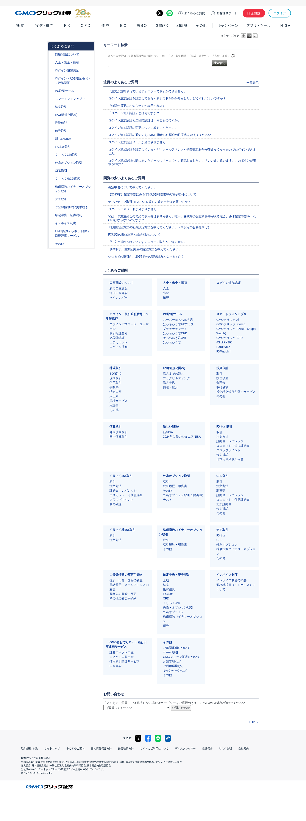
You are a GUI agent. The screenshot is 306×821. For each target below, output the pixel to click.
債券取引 (61, 130)
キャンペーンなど (175, 670)
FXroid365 (223, 347)
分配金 (220, 382)
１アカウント (118, 342)
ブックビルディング (176, 378)
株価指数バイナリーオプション (236, 551)
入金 (166, 288)
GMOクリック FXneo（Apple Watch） (236, 331)
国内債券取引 (118, 436)
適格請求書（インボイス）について (236, 587)
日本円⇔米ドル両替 (230, 459)
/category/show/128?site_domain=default (52, 231)
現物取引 (115, 378)
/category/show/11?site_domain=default (52, 170)
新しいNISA (63, 138)
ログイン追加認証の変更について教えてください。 (143, 127)
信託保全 (207, 748)
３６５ (182, 26)
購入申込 (169, 382)
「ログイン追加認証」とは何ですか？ (133, 113)
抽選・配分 (170, 387)
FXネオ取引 (63, 146)
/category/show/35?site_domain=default (52, 155)
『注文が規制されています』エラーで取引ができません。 (147, 91)
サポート (226, 13)
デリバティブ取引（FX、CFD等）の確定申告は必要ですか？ (149, 201)
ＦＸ (67, 26)
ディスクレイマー (185, 748)
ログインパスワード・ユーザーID (129, 326)
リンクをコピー (168, 738)
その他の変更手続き (123, 598)
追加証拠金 (223, 504)
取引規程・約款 (29, 748)
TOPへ (253, 722)
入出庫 (114, 396)
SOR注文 (115, 373)
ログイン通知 (118, 347)
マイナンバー (118, 297)
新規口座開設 (118, 288)
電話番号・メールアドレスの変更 (129, 587)
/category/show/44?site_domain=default (52, 243)
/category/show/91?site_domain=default (52, 54)
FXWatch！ (224, 351)
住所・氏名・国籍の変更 (126, 580)
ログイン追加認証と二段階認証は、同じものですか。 (144, 120)
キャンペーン (227, 26)
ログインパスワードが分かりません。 (133, 209)
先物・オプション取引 (178, 607)
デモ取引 (61, 199)
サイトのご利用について (154, 748)
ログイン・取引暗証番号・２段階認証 (73, 81)
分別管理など (172, 661)
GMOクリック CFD (229, 338)
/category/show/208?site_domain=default (52, 99)
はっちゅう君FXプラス (178, 324)
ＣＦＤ (85, 26)
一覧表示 (253, 82)
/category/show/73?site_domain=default (52, 115)
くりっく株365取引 (68, 178)
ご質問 (194, 13)
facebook (148, 738)
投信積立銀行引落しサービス (236, 391)
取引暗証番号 (118, 333)
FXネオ (221, 535)
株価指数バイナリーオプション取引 (73, 189)
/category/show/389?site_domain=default (52, 131)
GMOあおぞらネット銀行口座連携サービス (72, 233)
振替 (166, 297)
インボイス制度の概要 (231, 580)
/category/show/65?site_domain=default (52, 162)
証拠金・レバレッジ (230, 441)
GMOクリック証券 (53, 13)
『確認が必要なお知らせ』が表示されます (136, 105)
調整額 (220, 490)
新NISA (168, 432)
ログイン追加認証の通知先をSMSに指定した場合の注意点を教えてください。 (161, 135)
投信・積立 (44, 26)
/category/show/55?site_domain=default (52, 62)
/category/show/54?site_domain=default (52, 78)
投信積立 (222, 378)
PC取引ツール (64, 91)
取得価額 (222, 387)
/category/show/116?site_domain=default (52, 123)
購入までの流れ (173, 373)
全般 (166, 580)
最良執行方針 (126, 748)
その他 (201, 26)
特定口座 (115, 391)
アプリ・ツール (258, 25)
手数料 (114, 387)
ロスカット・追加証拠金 (233, 445)
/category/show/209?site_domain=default (52, 199)
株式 (20, 26)
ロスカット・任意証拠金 (233, 499)
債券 (105, 26)
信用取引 (115, 382)
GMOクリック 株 (227, 319)
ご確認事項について (176, 648)
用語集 (114, 405)
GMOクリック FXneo (230, 324)
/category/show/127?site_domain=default (52, 215)
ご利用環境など (173, 666)
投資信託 (61, 122)
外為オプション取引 (68, 162)
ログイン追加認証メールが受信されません (136, 142)
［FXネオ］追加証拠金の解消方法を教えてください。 (144, 249)
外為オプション (226, 544)
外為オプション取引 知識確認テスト (183, 497)
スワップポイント (228, 450)
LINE (169, 13)
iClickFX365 (224, 342)
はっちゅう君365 (174, 338)
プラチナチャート (175, 328)
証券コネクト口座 (121, 652)
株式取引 (61, 107)
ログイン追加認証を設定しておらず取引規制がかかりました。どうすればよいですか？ (167, 98)
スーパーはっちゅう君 (178, 319)
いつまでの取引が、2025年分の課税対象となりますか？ (146, 256)
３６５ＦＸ (161, 26)
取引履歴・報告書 (175, 486)
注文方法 (222, 436)
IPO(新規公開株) (66, 114)
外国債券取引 (118, 432)
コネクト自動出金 (121, 657)
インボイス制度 (65, 223)
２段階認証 (117, 338)
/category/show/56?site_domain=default (52, 207)
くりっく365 (171, 603)
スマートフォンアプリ (70, 99)
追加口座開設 (118, 293)
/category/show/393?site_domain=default (52, 139)
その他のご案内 (75, 748)
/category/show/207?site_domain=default (52, 91)
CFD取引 (61, 170)
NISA (285, 26)
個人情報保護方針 (101, 748)
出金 (166, 293)
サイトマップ (52, 748)
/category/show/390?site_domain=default (52, 223)
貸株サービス (118, 401)
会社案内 (243, 748)
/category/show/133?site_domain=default (52, 186)
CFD (219, 540)
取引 (219, 373)
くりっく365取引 (66, 154)
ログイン (279, 13)
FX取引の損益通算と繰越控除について (134, 234)
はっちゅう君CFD (175, 333)
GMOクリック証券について (181, 657)
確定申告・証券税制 (68, 215)
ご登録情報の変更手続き (71, 207)
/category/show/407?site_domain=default (52, 178)
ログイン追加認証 (67, 70)
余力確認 (222, 454)
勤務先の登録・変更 (123, 594)
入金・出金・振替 (67, 62)
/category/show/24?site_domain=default (52, 147)
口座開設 (254, 13)
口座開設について (67, 54)
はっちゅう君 (172, 342)
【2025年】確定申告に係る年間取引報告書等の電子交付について (152, 194)
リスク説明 (225, 748)
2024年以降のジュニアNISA (182, 436)
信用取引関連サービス (124, 661)
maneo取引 (170, 652)
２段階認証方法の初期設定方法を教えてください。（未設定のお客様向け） (159, 227)
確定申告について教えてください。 (132, 187)
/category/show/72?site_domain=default (52, 107)
